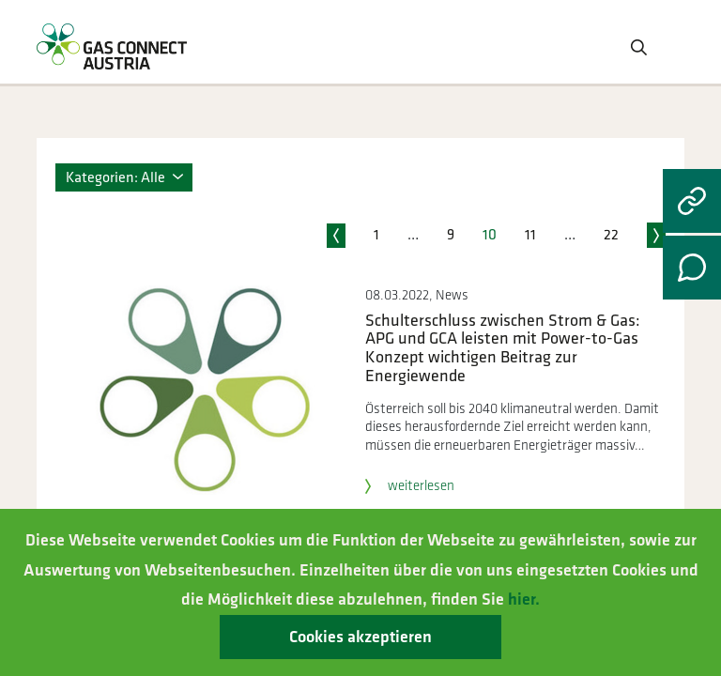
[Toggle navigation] (669, 46)
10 (490, 235)
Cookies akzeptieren (360, 637)
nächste (656, 234)
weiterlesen (409, 486)
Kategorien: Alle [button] (115, 178)
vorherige (336, 234)
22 (611, 235)
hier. (524, 599)
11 (530, 235)
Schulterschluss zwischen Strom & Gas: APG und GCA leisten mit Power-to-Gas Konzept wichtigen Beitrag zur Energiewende (502, 348)
